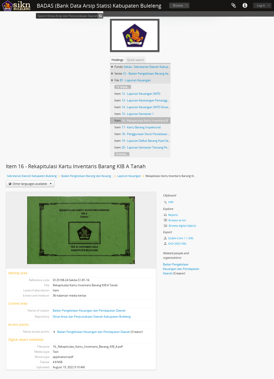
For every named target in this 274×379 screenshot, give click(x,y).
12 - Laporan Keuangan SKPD (141, 94)
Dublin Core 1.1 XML (179, 238)
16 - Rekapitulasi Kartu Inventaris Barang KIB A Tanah (157, 120)
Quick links (244, 5)
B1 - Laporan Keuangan (135, 80)
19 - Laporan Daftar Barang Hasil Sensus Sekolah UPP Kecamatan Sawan (169, 141)
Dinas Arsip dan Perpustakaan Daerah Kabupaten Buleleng (92, 316)
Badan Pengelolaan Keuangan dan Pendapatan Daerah (89, 310)
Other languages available (32, 184)
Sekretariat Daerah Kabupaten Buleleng (32, 176)
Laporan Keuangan (129, 176)
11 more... (122, 87)
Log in (261, 5)
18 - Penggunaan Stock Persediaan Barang (150, 134)
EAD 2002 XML (175, 243)
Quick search (135, 60)
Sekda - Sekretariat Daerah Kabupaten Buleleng (155, 67)
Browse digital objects (180, 226)
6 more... (122, 154)
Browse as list (175, 220)
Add (170, 202)
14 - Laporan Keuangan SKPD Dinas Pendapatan (153, 107)
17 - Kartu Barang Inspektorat (141, 127)
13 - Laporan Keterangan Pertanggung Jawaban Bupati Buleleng (164, 100)
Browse (178, 5)
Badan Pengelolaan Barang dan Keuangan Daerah (87, 176)
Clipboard (233, 5)
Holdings (117, 60)
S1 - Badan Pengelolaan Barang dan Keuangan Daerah (159, 73)
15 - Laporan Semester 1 (138, 114)
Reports (171, 215)
